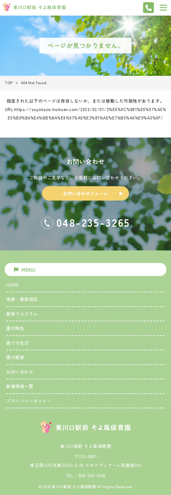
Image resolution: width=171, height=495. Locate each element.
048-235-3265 (92, 475)
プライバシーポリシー (28, 401)
